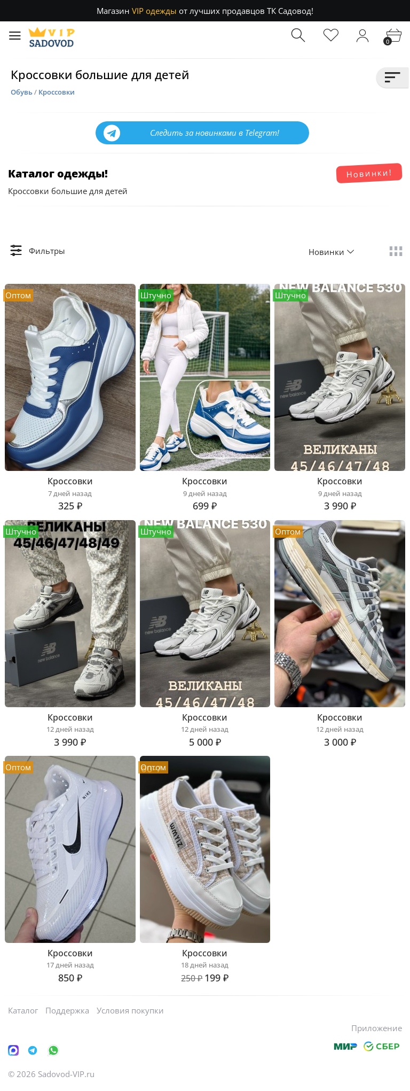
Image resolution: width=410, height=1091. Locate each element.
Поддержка (67, 1010)
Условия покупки (130, 1010)
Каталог (23, 1010)
